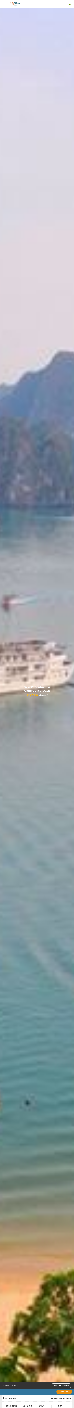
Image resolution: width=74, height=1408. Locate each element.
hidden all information (61, 1398)
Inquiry (64, 1392)
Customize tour (61, 1386)
